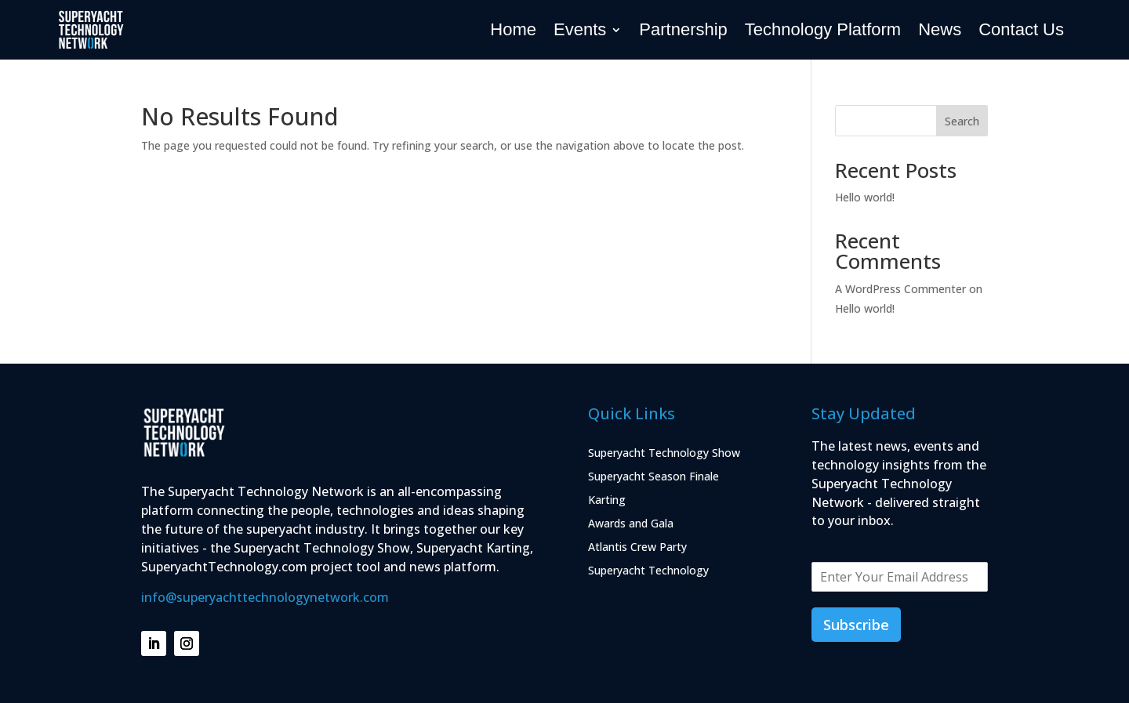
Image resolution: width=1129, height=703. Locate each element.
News (939, 29)
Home (513, 29)
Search (962, 121)
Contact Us (1021, 29)
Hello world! (865, 197)
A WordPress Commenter (900, 288)
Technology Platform (823, 29)
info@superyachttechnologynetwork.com (265, 597)
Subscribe (856, 624)
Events (580, 29)
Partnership (683, 29)
